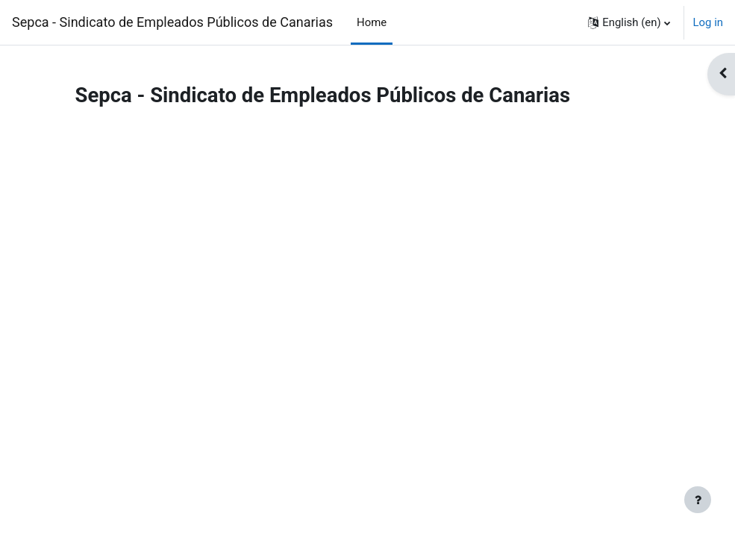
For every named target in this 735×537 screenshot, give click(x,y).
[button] (629, 22)
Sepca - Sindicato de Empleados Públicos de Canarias (172, 22)
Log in (708, 22)
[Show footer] (697, 499)
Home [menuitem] (372, 22)
